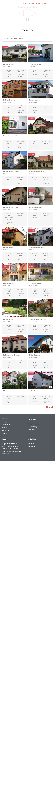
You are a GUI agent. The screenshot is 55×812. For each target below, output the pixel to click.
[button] (27, 19)
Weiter (49, 407)
